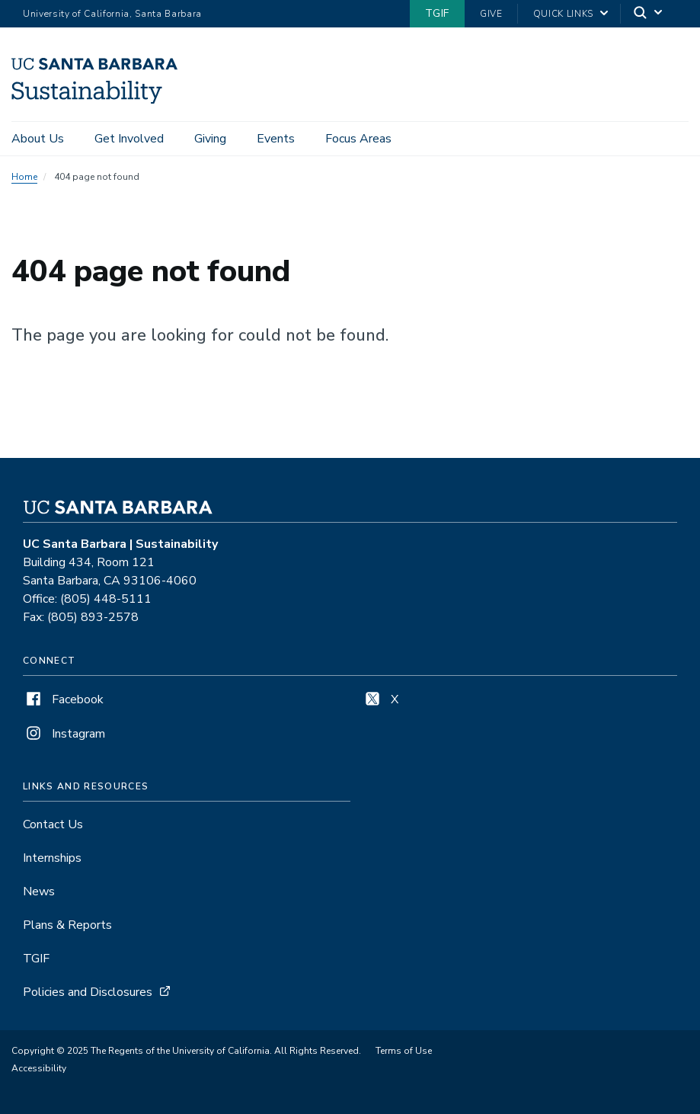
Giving (210, 138)
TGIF (437, 13)
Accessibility (38, 1068)
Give (491, 14)
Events (276, 138)
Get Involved (129, 138)
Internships (52, 858)
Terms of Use (404, 1051)
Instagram (64, 733)
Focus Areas (358, 138)
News (39, 891)
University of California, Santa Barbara (112, 14)
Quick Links (563, 14)
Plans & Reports (67, 925)
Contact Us (53, 824)
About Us (37, 138)
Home (24, 177)
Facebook (63, 699)
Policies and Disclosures (87, 992)
